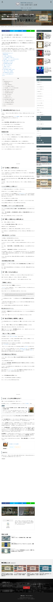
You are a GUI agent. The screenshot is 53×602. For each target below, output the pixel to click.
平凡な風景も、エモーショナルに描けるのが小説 (10, 87)
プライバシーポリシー (29, 595)
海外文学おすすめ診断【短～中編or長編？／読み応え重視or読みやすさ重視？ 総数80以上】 (7, 574)
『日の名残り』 (27, 403)
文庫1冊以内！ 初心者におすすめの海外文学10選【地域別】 (44, 177)
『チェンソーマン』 (11, 369)
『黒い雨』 (26, 346)
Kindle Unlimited (40, 142)
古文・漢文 (40, 98)
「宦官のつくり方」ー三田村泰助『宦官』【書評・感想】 (21, 537)
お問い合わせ (22, 595)
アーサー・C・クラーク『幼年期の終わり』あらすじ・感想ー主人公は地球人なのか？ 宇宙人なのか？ (22, 551)
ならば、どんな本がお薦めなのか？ (7, 104)
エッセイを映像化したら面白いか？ (8, 57)
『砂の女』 (31, 349)
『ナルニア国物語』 (16, 116)
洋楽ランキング (40, 126)
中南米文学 (40, 91)
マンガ (39, 117)
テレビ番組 (40, 135)
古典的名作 (40, 140)
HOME (3, 26)
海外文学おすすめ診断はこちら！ (26, 10)
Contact (26, 587)
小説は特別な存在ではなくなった (7, 81)
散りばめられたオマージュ (7, 97)
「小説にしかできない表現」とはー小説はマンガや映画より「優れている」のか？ (17, 26)
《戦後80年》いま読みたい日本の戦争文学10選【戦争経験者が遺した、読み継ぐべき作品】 (33, 574)
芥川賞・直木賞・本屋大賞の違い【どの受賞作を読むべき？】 (45, 574)
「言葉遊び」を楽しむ (6, 66)
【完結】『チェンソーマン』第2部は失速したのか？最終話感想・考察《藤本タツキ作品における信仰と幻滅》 (47, 36)
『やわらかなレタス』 (21, 193)
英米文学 (39, 84)
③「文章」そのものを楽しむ (7, 94)
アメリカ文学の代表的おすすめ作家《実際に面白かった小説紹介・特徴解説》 (20, 574)
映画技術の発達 (5, 54)
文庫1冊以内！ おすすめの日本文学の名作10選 (44, 188)
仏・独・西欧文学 (41, 86)
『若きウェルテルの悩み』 (13, 336)
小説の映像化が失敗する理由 (7, 63)
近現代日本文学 (40, 96)
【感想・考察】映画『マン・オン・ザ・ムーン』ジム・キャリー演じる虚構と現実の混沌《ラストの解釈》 (47, 53)
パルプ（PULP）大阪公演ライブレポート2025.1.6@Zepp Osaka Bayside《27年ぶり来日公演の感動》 (47, 70)
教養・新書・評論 (41, 105)
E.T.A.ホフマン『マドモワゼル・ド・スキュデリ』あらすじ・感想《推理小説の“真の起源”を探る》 (47, 44)
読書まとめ (40, 82)
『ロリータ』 (4, 287)
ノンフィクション (41, 100)
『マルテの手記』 (6, 344)
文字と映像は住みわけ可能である (8, 72)
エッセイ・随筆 (40, 103)
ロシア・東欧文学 (41, 89)
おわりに (3, 75)
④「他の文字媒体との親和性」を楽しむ (8, 69)
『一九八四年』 (22, 349)
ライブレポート (40, 121)
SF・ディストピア (41, 107)
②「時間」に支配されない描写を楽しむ (8, 60)
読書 (5, 26)
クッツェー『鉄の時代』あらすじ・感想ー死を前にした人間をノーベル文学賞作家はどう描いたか (47, 61)
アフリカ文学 (40, 93)
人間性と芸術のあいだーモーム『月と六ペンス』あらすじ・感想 (22, 543)
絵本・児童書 (40, 112)
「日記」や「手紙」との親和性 (8, 100)
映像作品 (39, 128)
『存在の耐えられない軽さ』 (23, 348)
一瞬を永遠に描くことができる (8, 91)
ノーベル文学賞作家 (41, 114)
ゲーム (39, 133)
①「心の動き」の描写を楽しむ (7, 84)
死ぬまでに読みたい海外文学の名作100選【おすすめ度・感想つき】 (44, 164)
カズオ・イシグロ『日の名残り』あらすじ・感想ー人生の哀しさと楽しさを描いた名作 (15, 408)
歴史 (39, 110)
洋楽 (39, 119)
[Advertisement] (18, 157)
